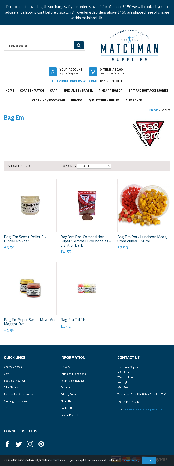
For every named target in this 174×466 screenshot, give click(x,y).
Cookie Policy (130, 460)
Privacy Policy (68, 394)
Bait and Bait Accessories (148, 90)
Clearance (134, 100)
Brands (77, 100)
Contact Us (67, 408)
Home (10, 90)
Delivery (65, 367)
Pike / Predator (111, 90)
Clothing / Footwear (48, 100)
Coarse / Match (32, 90)
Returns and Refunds (73, 381)
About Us (66, 401)
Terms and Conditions (73, 374)
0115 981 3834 (111, 81)
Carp (53, 90)
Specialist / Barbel (78, 90)
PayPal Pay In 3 (69, 415)
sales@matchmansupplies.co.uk (143, 409)
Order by (69, 166)
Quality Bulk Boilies (104, 100)
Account (65, 387)
